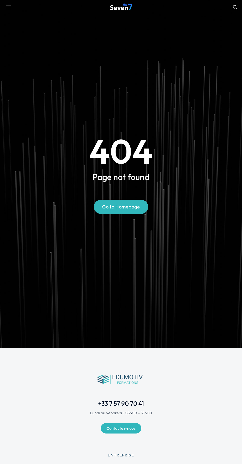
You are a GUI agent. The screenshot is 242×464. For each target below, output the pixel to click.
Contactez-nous (121, 428)
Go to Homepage (121, 207)
